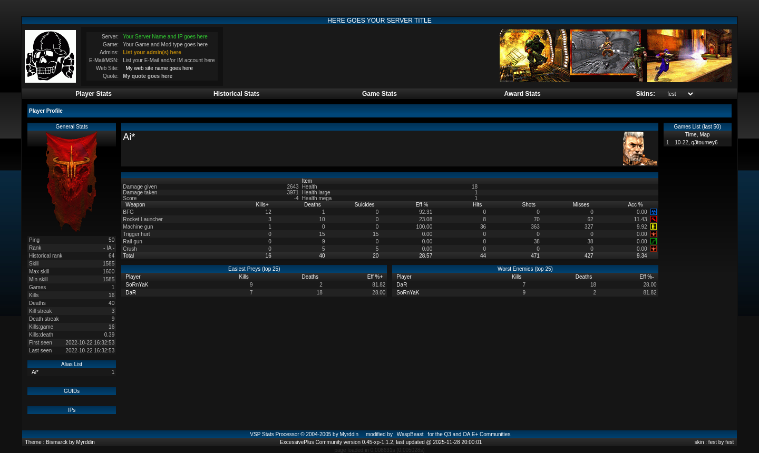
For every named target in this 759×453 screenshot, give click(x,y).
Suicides (365, 205)
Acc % (636, 205)
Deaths (313, 205)
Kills (262, 205)
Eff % (423, 205)
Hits (478, 205)
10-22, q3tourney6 (696, 142)
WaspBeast (410, 434)
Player (133, 277)
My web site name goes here (159, 68)
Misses (582, 205)
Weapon (136, 205)
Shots (529, 205)
